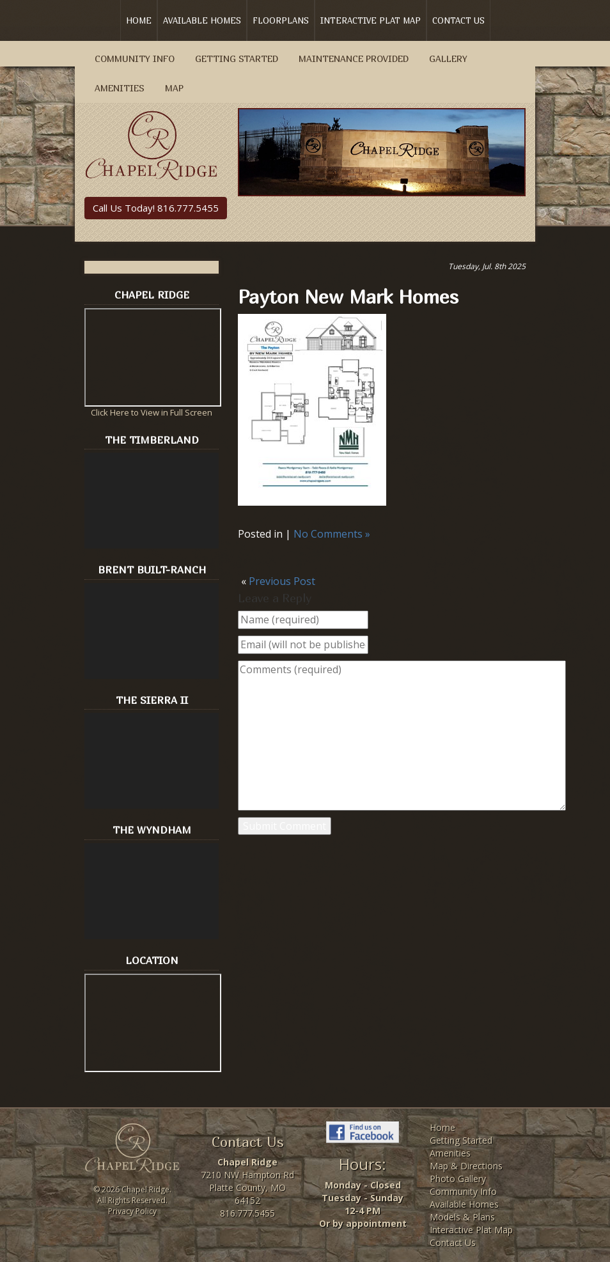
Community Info (135, 58)
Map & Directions (466, 1166)
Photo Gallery (458, 1178)
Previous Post (282, 581)
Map (174, 87)
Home (139, 20)
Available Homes (202, 20)
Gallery (448, 58)
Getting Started (236, 58)
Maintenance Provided (354, 58)
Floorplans (281, 20)
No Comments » (331, 534)
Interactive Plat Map (370, 20)
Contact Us (458, 20)
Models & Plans (462, 1217)
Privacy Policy (132, 1211)
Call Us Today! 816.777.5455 (156, 207)
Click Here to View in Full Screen (151, 412)
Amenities (120, 87)
